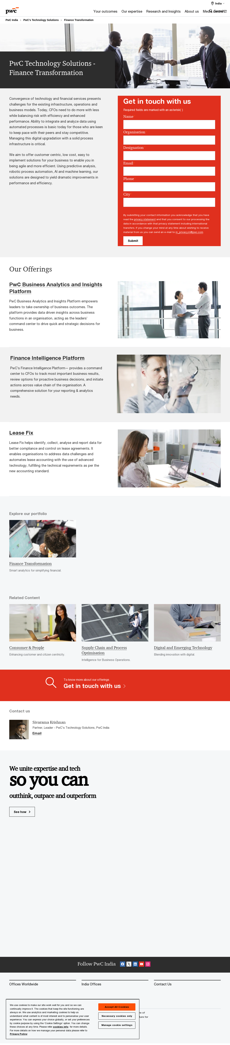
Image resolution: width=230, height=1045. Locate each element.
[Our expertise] (88, 12)
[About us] (148, 12)
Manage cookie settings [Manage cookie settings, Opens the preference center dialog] (116, 1025)
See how (22, 813)
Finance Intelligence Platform (47, 358)
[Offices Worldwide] (42, 986)
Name (129, 116)
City (127, 194)
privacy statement (145, 219)
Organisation (135, 132)
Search (219, 11)
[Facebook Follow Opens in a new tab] (122, 966)
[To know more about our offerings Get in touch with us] (115, 687)
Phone (129, 178)
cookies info (60, 1026)
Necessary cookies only (117, 1015)
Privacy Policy (18, 1033)
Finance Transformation (78, 20)
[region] (72, 1019)
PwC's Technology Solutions (41, 20)
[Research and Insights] (120, 12)
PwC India (12, 20)
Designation (134, 147)
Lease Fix (21, 433)
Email (129, 163)
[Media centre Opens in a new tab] (171, 12)
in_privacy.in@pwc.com (189, 232)
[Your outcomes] (62, 12)
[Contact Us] (187, 986)
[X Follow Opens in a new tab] (129, 966)
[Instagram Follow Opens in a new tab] (147, 966)
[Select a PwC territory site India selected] (217, 3)
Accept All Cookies (117, 1006)
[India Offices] (115, 986)
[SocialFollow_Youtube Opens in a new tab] (141, 966)
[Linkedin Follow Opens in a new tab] (135, 966)
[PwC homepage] (12, 9)
